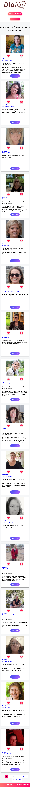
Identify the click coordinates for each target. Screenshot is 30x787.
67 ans (10, 337)
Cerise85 (4, 752)
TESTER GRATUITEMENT (15, 13)
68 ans (9, 199)
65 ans (18, 291)
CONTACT (26, 785)
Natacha (4, 521)
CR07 (3, 58)
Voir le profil (15, 76)
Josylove (4, 659)
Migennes (5, 384)
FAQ (7, 785)
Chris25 (4, 428)
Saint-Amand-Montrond (8, 291)
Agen (3, 152)
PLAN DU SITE (18, 785)
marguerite (5, 474)
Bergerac (4, 337)
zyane (3, 290)
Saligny (4, 753)
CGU (11, 785)
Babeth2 (4, 151)
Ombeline (4, 567)
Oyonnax (4, 661)
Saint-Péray (5, 60)
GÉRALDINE (5, 613)
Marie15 (4, 197)
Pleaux (4, 199)
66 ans (8, 245)
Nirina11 (4, 105)
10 (20, 780)
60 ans (9, 430)
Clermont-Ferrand (7, 615)
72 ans (7, 568)
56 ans (15, 615)
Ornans (4, 430)
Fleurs (4, 336)
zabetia (4, 382)
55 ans (12, 106)
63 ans (10, 384)
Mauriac (4, 707)
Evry (3, 568)
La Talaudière (6, 522)
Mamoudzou (5, 106)
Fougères (4, 476)
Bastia (4, 245)
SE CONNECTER (15, 19)
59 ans (11, 60)
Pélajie (4, 243)
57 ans (10, 661)
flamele (4, 706)
